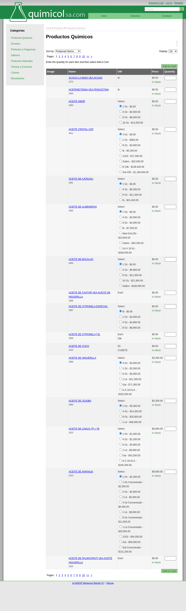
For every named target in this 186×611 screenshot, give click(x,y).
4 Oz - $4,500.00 (131, 112)
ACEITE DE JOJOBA (80, 400)
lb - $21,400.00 (130, 200)
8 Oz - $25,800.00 (132, 416)
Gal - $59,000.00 (131, 542)
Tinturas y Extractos (21, 66)
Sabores (15, 55)
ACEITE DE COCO (79, 346)
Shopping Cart (156, 3)
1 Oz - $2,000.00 (131, 317)
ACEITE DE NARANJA (81, 471)
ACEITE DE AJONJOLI (81, 178)
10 (83, 56)
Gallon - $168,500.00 (133, 286)
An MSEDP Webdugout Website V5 (88, 583)
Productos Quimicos (21, 38)
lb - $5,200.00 (129, 150)
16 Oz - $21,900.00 (132, 280)
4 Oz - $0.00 (129, 134)
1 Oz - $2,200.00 (131, 476)
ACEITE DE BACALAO (81, 259)
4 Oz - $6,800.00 (131, 269)
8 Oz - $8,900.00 (131, 327)
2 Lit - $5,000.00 (131, 497)
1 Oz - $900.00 (130, 140)
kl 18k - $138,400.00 (133, 166)
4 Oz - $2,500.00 (131, 217)
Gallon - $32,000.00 (132, 161)
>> (87, 56)
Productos (59, 28)
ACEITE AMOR (77, 101)
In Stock (156, 82)
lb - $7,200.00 (129, 228)
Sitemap (110, 583)
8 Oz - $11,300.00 (132, 194)
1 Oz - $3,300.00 (131, 368)
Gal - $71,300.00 (131, 384)
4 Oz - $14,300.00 (132, 411)
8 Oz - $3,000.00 (131, 145)
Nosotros (135, 16)
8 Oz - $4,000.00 (131, 222)
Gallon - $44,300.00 (132, 243)
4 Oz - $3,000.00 (131, 363)
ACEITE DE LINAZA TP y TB (84, 428)
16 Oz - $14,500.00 (132, 122)
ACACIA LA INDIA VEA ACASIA (85, 77)
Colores (15, 72)
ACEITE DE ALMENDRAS (83, 206)
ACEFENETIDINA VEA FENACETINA (89, 89)
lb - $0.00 (127, 311)
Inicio (104, 16)
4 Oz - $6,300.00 (131, 189)
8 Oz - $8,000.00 (131, 117)
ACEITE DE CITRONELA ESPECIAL (88, 306)
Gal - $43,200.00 (131, 455)
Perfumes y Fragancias (23, 49)
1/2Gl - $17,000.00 (132, 156)
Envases (15, 43)
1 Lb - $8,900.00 (131, 512)
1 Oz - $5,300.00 (131, 406)
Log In (169, 3)
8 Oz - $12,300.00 (132, 275)
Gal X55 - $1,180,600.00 (135, 172)
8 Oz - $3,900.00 (131, 444)
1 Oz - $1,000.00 (131, 434)
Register (178, 3)
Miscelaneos (17, 78)
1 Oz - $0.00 (129, 106)
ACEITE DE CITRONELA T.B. (84, 334)
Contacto (167, 16)
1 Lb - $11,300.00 (131, 379)
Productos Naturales (22, 61)
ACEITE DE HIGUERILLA (82, 357)
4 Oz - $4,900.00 (131, 322)
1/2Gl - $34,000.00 (132, 536)
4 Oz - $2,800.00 (131, 491)
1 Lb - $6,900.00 (131, 450)
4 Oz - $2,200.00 (131, 439)
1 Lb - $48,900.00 (131, 422)
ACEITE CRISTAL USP (81, 129)
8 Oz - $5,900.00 (131, 373)
